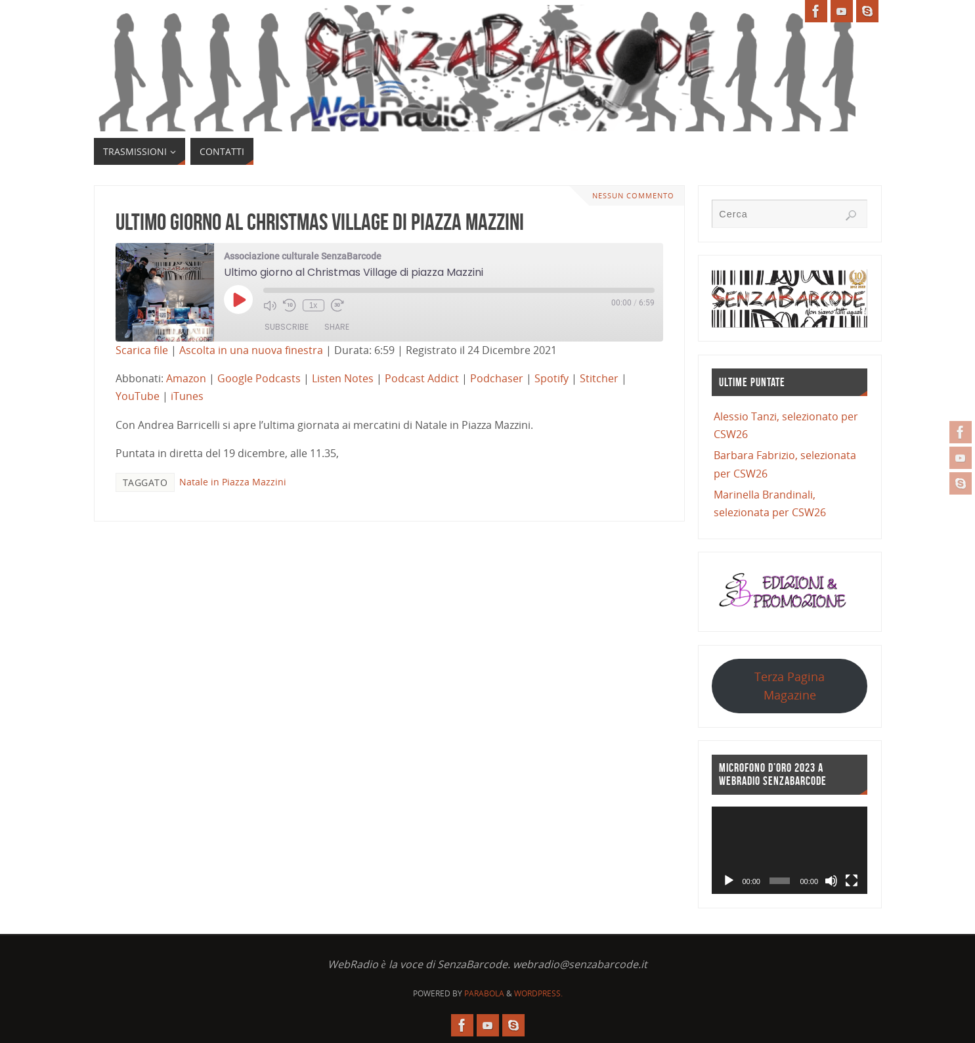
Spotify (551, 378)
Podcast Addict (422, 378)
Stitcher (599, 378)
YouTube (138, 396)
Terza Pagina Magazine (789, 685)
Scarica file (142, 350)
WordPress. (538, 993)
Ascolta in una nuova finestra (251, 350)
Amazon (186, 378)
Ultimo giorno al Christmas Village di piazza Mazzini (320, 221)
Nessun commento (633, 195)
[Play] (728, 880)
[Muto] (831, 880)
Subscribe (287, 326)
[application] (789, 850)
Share (336, 326)
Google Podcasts (259, 378)
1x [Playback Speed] (313, 305)
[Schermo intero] (851, 880)
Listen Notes (343, 378)
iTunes (187, 396)
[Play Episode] (238, 299)
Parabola (484, 993)
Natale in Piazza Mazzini (232, 482)
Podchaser (496, 378)
